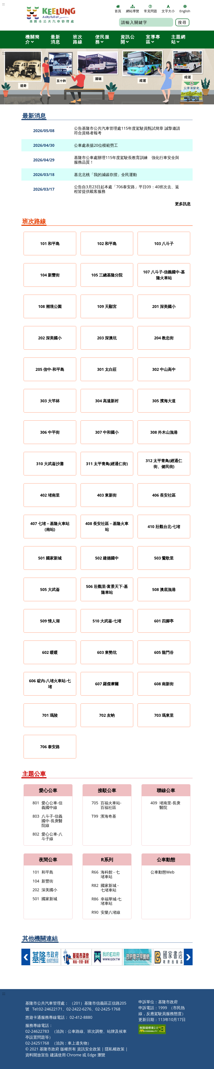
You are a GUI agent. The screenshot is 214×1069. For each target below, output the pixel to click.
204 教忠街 (164, 337)
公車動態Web (162, 872)
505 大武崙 (50, 589)
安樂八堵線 (105, 912)
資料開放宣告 (37, 1054)
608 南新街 (164, 683)
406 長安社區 (164, 495)
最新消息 (55, 39)
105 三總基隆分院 (107, 275)
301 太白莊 (107, 369)
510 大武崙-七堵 (107, 620)
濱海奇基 (103, 816)
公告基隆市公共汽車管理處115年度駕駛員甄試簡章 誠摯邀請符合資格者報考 (127, 130)
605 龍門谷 (164, 652)
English (184, 9)
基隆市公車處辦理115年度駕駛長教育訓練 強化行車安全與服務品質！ (126, 159)
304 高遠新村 (107, 400)
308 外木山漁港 (164, 432)
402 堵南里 (50, 495)
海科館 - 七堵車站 (105, 874)
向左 (25, 957)
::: (3, 4)
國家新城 (45, 898)
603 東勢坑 (107, 652)
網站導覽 (132, 9)
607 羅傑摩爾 (107, 683)
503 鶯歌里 (164, 558)
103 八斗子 (164, 243)
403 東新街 (107, 495)
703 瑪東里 (164, 715)
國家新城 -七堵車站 (105, 888)
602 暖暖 (50, 652)
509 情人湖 (50, 620)
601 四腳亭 (164, 620)
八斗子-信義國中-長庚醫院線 (47, 820)
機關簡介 (32, 39)
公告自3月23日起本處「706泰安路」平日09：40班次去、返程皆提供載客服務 (126, 189)
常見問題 (150, 9)
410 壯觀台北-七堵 (164, 526)
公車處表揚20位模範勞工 (96, 145)
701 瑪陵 (50, 715)
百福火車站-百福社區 (106, 805)
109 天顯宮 (107, 306)
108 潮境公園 (50, 306)
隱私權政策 (114, 1049)
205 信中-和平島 (50, 369)
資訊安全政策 (89, 1049)
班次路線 (78, 39)
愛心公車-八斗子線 (47, 836)
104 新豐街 (50, 275)
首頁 (118, 9)
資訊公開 (128, 39)
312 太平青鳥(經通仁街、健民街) (164, 463)
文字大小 (168, 9)
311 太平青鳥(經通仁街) (107, 463)
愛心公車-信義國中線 (47, 805)
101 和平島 (50, 243)
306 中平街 (50, 432)
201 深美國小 (164, 306)
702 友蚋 (107, 715)
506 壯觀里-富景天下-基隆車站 (107, 589)
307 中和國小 (107, 432)
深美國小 (45, 889)
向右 (188, 957)
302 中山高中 (164, 369)
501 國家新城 (50, 558)
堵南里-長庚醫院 (165, 805)
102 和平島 (107, 243)
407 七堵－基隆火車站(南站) (50, 526)
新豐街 (43, 881)
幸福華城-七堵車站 (106, 901)
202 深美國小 (50, 337)
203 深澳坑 (107, 337)
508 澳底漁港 (164, 589)
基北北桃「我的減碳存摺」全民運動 (105, 174)
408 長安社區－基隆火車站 (107, 526)
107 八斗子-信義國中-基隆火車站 (164, 274)
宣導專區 (153, 39)
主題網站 (178, 39)
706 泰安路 (50, 746)
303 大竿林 (50, 400)
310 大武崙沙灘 (50, 463)
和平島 (43, 872)
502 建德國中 (107, 558)
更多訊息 (183, 204)
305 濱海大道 (164, 400)
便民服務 (102, 39)
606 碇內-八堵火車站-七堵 (50, 683)
